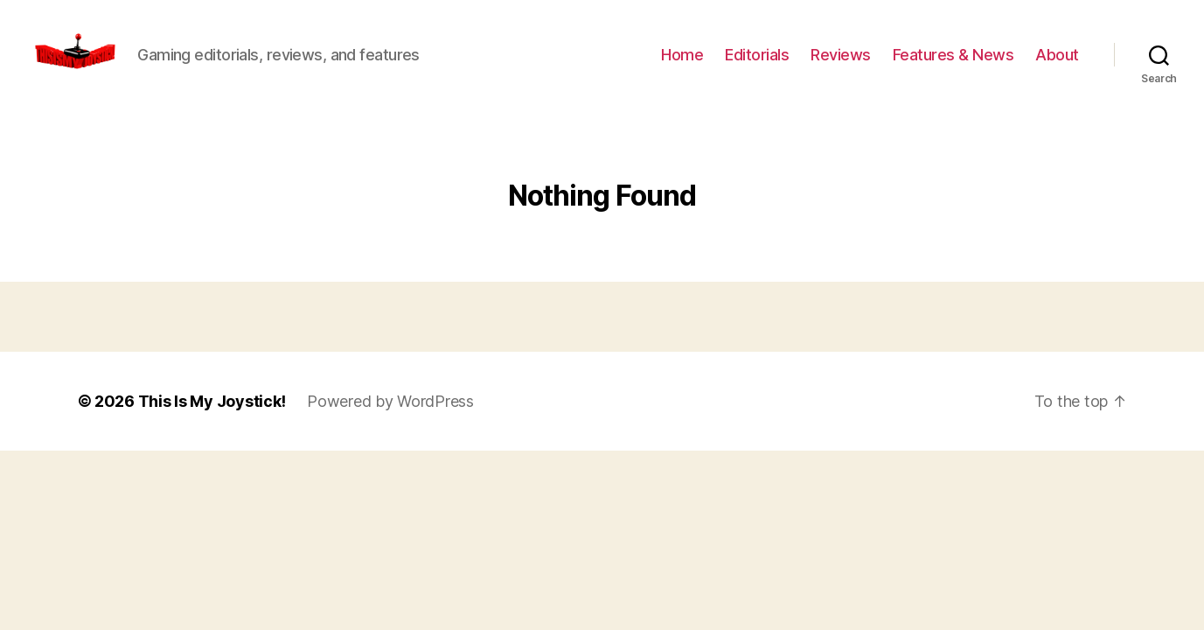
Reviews (841, 63)
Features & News (953, 63)
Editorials (757, 63)
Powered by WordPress (390, 419)
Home (682, 63)
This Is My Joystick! (212, 419)
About (1057, 63)
